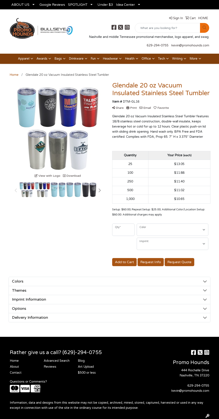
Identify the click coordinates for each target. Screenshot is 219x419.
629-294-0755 (157, 45)
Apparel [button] (23, 58)
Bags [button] (58, 58)
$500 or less (87, 373)
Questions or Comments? (28, 381)
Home (14, 361)
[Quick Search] (167, 28)
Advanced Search (57, 361)
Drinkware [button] (76, 58)
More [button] (193, 58)
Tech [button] (161, 58)
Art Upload (86, 367)
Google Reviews (52, 5)
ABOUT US (20, 5)
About (14, 367)
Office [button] (146, 58)
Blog (81, 361)
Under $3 (105, 5)
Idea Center (125, 5)
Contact (16, 373)
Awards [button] (41, 58)
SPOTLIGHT (77, 5)
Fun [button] (93, 58)
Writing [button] (177, 58)
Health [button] (130, 58)
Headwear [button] (110, 58)
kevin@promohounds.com (190, 45)
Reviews (50, 367)
